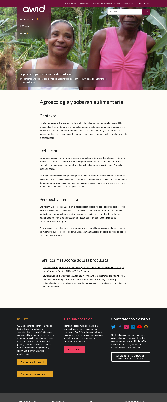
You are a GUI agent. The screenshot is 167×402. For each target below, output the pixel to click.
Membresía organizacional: (33, 373)
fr (144, 3)
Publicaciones (85, 3)
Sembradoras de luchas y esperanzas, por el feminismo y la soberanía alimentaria (81, 276)
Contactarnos (128, 3)
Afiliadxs (117, 3)
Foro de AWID (106, 3)
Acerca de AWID (71, 3)
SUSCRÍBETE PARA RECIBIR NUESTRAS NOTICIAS (130, 357)
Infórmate (24, 26)
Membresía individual (30, 362)
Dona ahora (73, 349)
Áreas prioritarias (28, 19)
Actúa (23, 33)
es (148, 3)
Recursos (95, 3)
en (140, 3)
